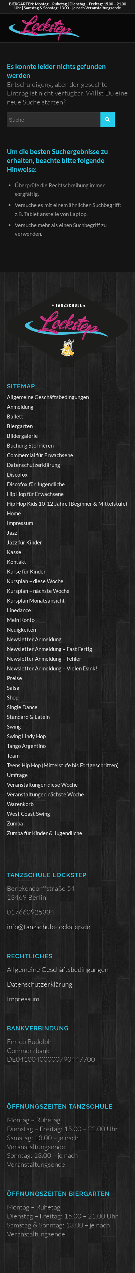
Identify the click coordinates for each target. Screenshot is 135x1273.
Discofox (17, 474)
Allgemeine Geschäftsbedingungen (48, 397)
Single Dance (22, 707)
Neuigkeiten (21, 629)
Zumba (15, 823)
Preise (14, 678)
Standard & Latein (28, 716)
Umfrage (17, 775)
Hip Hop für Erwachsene (35, 494)
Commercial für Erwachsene (40, 455)
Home (14, 513)
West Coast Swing (28, 813)
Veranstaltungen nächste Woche (45, 794)
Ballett (15, 416)
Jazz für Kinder (24, 542)
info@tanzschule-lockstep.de (48, 926)
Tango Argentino (26, 746)
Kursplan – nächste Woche (38, 591)
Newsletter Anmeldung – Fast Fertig (49, 649)
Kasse (14, 552)
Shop (12, 697)
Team (13, 755)
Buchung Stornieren (30, 445)
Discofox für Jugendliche (36, 484)
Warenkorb (20, 804)
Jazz (12, 532)
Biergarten (20, 426)
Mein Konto (21, 620)
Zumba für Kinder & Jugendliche (44, 833)
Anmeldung (20, 406)
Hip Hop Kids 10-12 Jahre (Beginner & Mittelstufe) (67, 503)
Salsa (13, 687)
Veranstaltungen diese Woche (42, 784)
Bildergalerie (22, 435)
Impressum (20, 523)
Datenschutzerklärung (33, 465)
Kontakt (16, 561)
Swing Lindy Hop (26, 736)
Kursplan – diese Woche (35, 581)
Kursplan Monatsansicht (36, 600)
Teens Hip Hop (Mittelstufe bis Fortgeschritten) (63, 765)
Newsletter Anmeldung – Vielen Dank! (52, 668)
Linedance (19, 610)
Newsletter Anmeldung (34, 639)
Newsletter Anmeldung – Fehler (44, 658)
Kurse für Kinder (26, 571)
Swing (14, 726)
